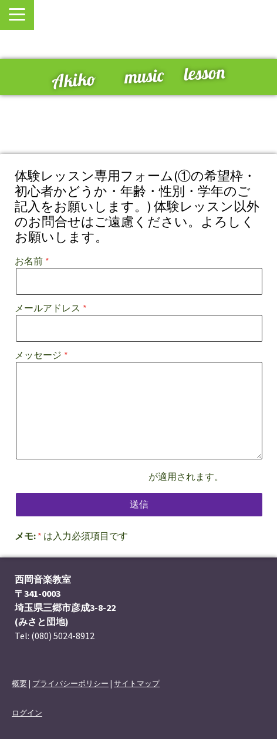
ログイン (27, 712)
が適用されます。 (139, 476)
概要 (19, 683)
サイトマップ (137, 683)
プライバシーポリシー (101, 476)
